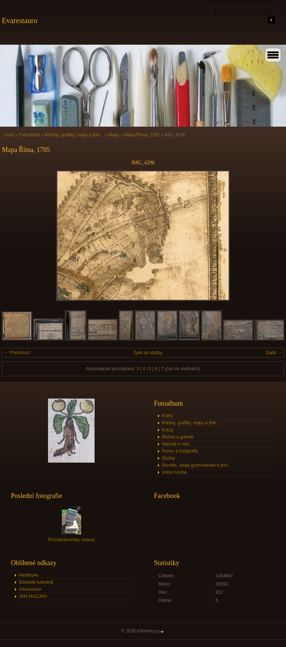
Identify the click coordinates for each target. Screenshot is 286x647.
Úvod (9, 134)
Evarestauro (20, 20)
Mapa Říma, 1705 (141, 134)
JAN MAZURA (33, 596)
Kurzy (167, 429)
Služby (168, 458)
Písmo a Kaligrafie (180, 451)
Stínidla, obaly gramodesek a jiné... (196, 465)
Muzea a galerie (177, 437)
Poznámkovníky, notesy (71, 539)
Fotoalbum (29, 134)
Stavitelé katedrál (36, 582)
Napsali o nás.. (176, 444)
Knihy (167, 415)
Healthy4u (29, 575)
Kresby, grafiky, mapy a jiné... (74, 134)
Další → (274, 352)
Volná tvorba (174, 472)
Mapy (113, 134)
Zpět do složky (148, 352)
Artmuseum (30, 589)
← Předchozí (17, 352)
